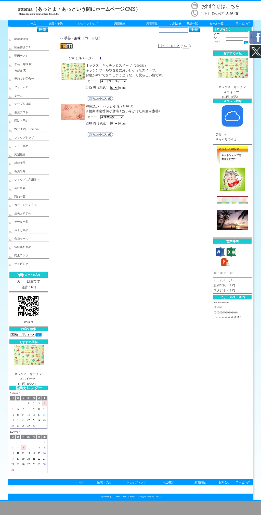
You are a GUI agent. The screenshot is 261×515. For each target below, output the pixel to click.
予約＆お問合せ (24, 78)
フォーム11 (21, 87)
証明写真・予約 (224, 285)
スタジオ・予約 (224, 290)
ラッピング (243, 23)
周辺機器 (119, 23)
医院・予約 (56, 23)
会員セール (21, 238)
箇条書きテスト (24, 47)
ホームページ (223, 280)
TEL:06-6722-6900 (220, 13)
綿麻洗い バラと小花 (103, 106)
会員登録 (19, 171)
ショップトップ (88, 23)
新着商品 (152, 23)
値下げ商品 (21, 230)
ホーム (32, 23)
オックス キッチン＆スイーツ (109, 65)
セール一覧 (217, 23)
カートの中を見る (25, 204)
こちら (233, 6)
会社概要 (19, 188)
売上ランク (21, 255)
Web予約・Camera (26, 129)
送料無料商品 (22, 246)
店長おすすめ (22, 213)
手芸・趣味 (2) (23, 64)
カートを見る (28, 274)
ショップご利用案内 (27, 179)
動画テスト (21, 55)
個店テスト (21, 112)
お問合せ (175, 23)
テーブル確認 (22, 103)
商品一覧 (192, 23)
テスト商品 (21, 145)
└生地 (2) (20, 70)
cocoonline (21, 38)
